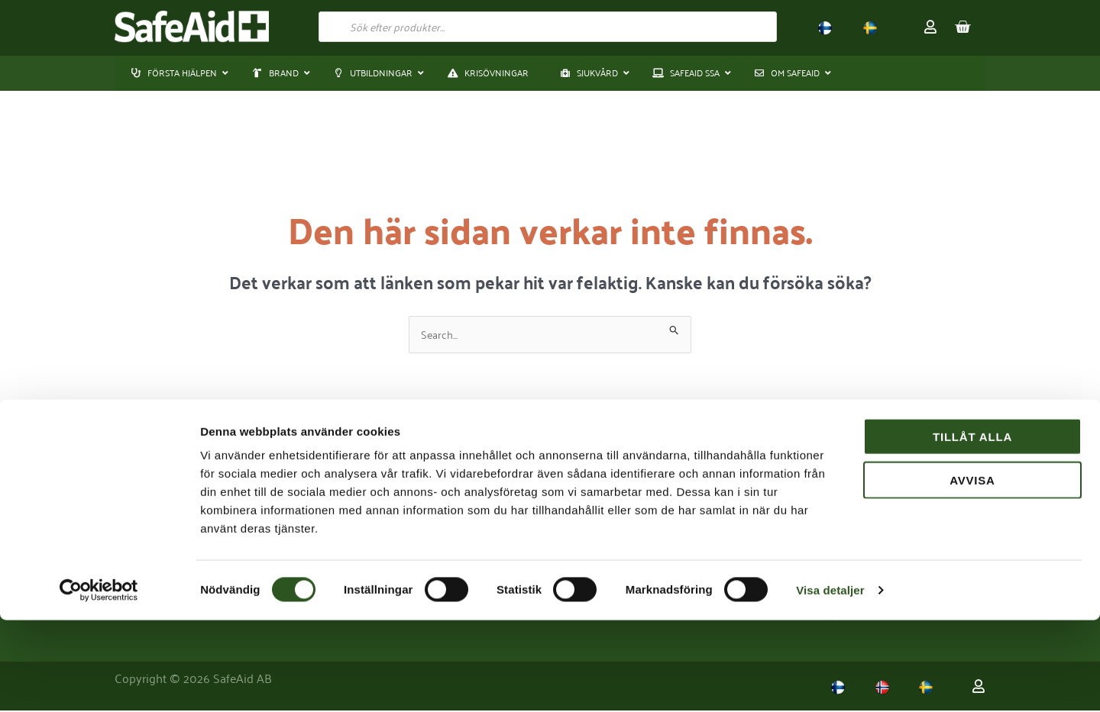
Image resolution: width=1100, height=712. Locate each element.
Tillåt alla (972, 528)
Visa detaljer (830, 681)
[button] (277, 73)
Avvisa (972, 571)
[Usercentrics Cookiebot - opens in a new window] (99, 682)
